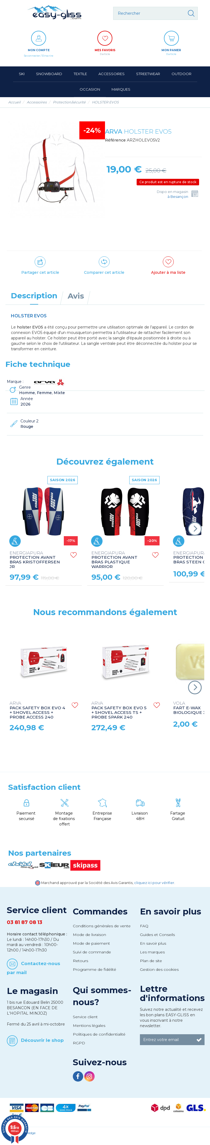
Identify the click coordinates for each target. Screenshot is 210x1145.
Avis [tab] (76, 295)
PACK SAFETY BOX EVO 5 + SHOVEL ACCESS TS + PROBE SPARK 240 (118, 710)
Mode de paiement (91, 943)
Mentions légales (89, 1025)
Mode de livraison (89, 934)
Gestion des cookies (159, 969)
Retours (80, 960)
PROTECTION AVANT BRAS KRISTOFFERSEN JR (35, 560)
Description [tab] (34, 295)
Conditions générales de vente (102, 925)
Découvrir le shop (42, 1040)
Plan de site (151, 960)
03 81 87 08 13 (24, 922)
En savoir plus (170, 911)
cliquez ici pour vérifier (154, 883)
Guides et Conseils (157, 934)
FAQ (144, 925)
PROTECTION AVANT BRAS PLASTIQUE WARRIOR (114, 560)
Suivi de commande (92, 952)
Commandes (100, 911)
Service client (85, 1016)
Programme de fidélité (94, 969)
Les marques (152, 952)
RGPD (79, 1042)
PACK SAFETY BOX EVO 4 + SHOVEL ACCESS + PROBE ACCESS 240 (37, 710)
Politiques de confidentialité (99, 1034)
